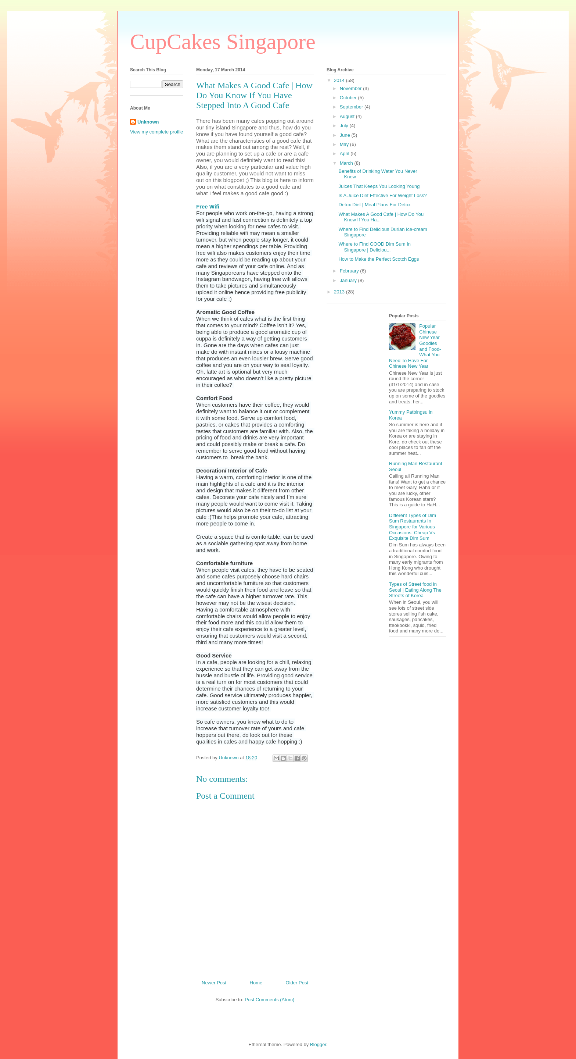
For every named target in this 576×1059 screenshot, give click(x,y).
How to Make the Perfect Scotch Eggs (378, 259)
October (349, 97)
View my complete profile (156, 132)
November (351, 88)
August (348, 116)
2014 (340, 80)
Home (256, 982)
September (352, 107)
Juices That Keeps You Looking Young (379, 186)
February (350, 271)
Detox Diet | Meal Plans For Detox (374, 204)
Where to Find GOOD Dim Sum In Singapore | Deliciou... (374, 247)
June (346, 135)
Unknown (148, 122)
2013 (340, 292)
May (345, 144)
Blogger (318, 1044)
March (347, 163)
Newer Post (214, 982)
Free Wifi (207, 206)
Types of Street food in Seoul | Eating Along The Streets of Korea (415, 589)
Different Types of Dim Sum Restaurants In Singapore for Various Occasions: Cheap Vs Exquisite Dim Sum (412, 527)
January (349, 280)
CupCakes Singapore (223, 41)
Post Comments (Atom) (269, 999)
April (345, 153)
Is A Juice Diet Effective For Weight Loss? (382, 195)
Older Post (297, 982)
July (345, 125)
